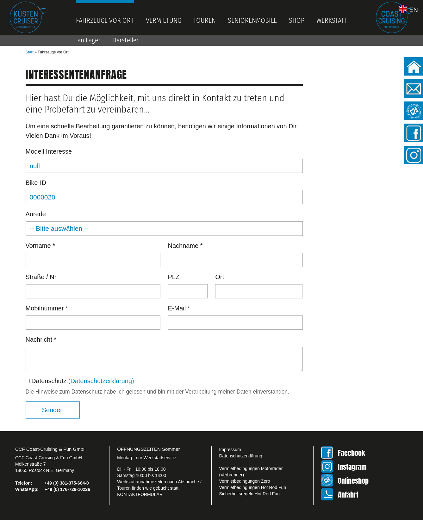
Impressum (230, 449)
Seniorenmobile (252, 20)
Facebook (351, 453)
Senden (53, 410)
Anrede (36, 214)
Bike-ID (36, 182)
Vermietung (163, 20)
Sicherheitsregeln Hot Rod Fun (249, 493)
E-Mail (179, 308)
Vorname (40, 245)
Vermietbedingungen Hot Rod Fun (252, 487)
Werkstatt (331, 20)
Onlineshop (353, 480)
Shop (296, 20)
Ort (219, 276)
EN (413, 9)
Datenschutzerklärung (240, 455)
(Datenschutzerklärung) (101, 380)
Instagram (352, 467)
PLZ (174, 276)
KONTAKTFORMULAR (140, 494)
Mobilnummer (47, 308)
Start (30, 52)
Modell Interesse (49, 151)
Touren (204, 20)
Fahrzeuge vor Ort (105, 20)
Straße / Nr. (42, 276)
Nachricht (41, 339)
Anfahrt (348, 494)
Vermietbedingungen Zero (244, 481)
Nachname (185, 245)
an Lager (89, 40)
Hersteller (125, 40)
